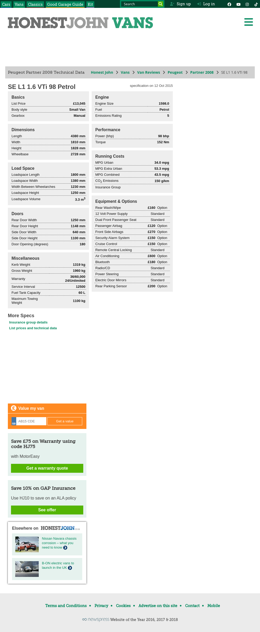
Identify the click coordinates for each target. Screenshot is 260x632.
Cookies (123, 606)
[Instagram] (247, 4)
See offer (47, 510)
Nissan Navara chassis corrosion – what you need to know (59, 543)
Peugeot (175, 72)
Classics (35, 4)
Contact (192, 606)
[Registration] (29, 421)
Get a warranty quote (47, 468)
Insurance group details (28, 322)
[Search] (160, 4)
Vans (19, 4)
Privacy (101, 606)
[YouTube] (238, 4)
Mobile (213, 606)
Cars (6, 4)
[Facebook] (229, 4)
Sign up (180, 4)
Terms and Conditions (66, 606)
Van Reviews (148, 72)
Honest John (102, 72)
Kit (90, 4)
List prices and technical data (33, 328)
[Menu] (248, 22)
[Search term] (142, 4)
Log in (206, 4)
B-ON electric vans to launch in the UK (58, 565)
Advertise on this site (158, 606)
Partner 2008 (202, 72)
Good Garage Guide (65, 4)
